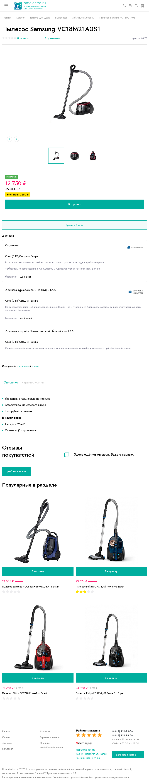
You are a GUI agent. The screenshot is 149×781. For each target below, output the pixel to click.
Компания (7, 749)
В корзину (74, 205)
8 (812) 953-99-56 (122, 731)
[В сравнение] (50, 38)
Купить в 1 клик (74, 225)
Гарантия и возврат (50, 737)
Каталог (6, 731)
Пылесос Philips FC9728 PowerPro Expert (24, 693)
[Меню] (6, 5)
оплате (35, 366)
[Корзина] (142, 6)
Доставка (7, 743)
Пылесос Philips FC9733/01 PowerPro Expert (100, 587)
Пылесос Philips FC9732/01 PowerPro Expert (100, 693)
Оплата (6, 737)
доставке (24, 366)
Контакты (45, 731)
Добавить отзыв (16, 472)
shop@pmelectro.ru (85, 749)
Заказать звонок (126, 754)
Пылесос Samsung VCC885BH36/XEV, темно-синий (30, 587)
